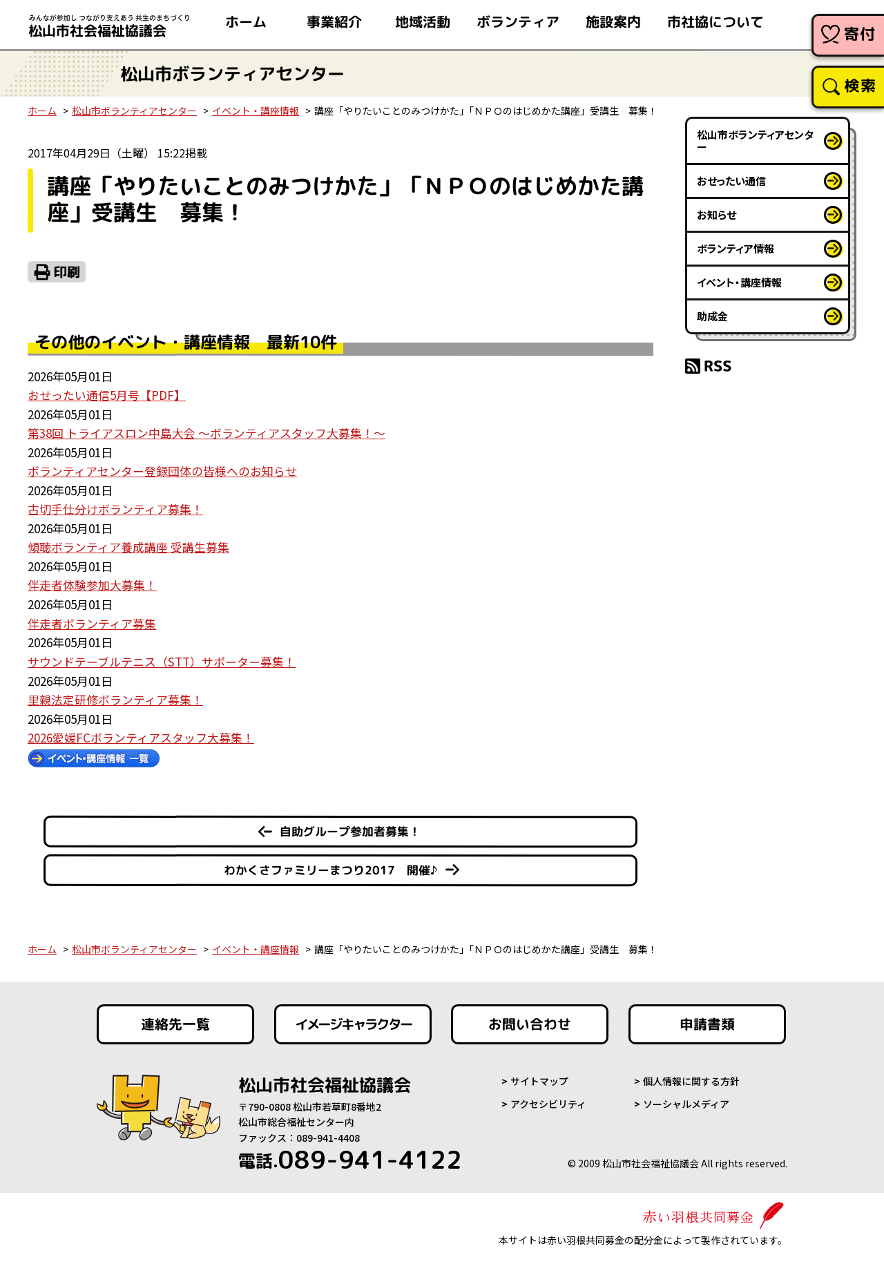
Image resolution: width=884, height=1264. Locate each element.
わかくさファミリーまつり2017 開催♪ (330, 865)
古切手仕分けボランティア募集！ (115, 507)
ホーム (42, 110)
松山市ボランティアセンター (134, 110)
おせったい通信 (731, 180)
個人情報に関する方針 (691, 1076)
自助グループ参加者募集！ (350, 826)
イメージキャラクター (353, 1019)
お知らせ (716, 214)
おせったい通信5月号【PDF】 (107, 394)
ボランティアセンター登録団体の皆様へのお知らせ (162, 469)
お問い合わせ (529, 1019)
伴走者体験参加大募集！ (92, 582)
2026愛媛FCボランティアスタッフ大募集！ (141, 732)
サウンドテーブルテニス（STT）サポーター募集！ (162, 657)
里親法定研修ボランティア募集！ (115, 695)
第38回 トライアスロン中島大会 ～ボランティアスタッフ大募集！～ (206, 432)
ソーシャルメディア (686, 1099)
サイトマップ (539, 1076)
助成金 (712, 316)
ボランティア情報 (735, 248)
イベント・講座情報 (255, 110)
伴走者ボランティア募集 (92, 620)
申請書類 (707, 1019)
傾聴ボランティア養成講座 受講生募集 (128, 544)
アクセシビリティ (548, 1099)
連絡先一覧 (175, 1019)
